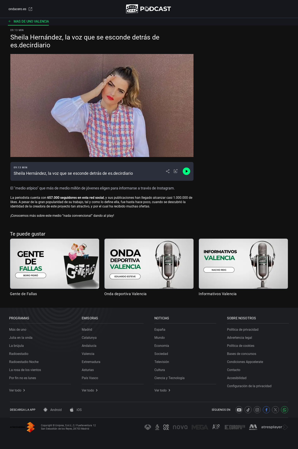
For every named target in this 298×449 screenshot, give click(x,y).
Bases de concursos (242, 353)
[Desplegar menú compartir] (167, 172)
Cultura (160, 369)
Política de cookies (241, 345)
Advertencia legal (240, 337)
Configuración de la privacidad (250, 385)
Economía (162, 345)
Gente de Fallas (23, 294)
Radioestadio (19, 353)
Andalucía (90, 345)
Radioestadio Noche (24, 361)
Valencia (89, 353)
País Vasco (91, 377)
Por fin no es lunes (23, 377)
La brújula (17, 345)
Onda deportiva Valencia (125, 294)
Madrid (88, 329)
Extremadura (92, 361)
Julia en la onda (21, 337)
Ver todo (18, 390)
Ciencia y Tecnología (170, 377)
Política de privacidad (243, 329)
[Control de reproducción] (186, 171)
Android (53, 410)
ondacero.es (20, 9)
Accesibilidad (237, 377)
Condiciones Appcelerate (246, 361)
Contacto (234, 369)
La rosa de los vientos (26, 369)
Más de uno (18, 329)
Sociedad (162, 353)
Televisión (162, 361)
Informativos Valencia (218, 294)
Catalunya (90, 337)
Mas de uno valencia (28, 22)
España (160, 329)
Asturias (89, 369)
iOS (76, 410)
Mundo (160, 337)
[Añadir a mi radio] (175, 172)
